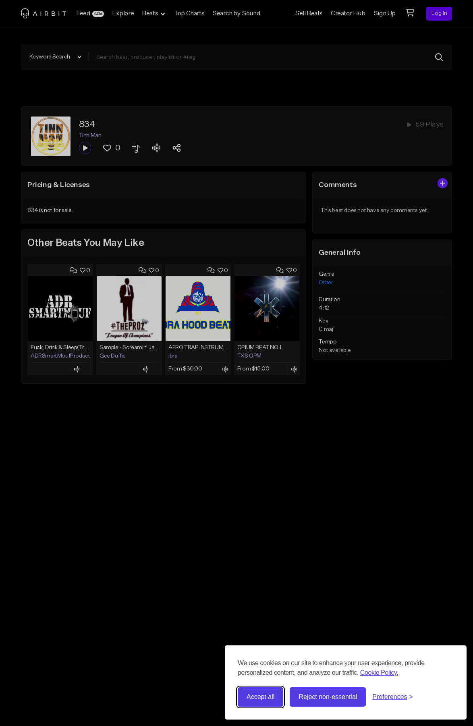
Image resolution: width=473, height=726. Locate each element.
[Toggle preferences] (392, 697)
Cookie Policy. (379, 672)
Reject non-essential (328, 696)
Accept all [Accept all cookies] (260, 696)
